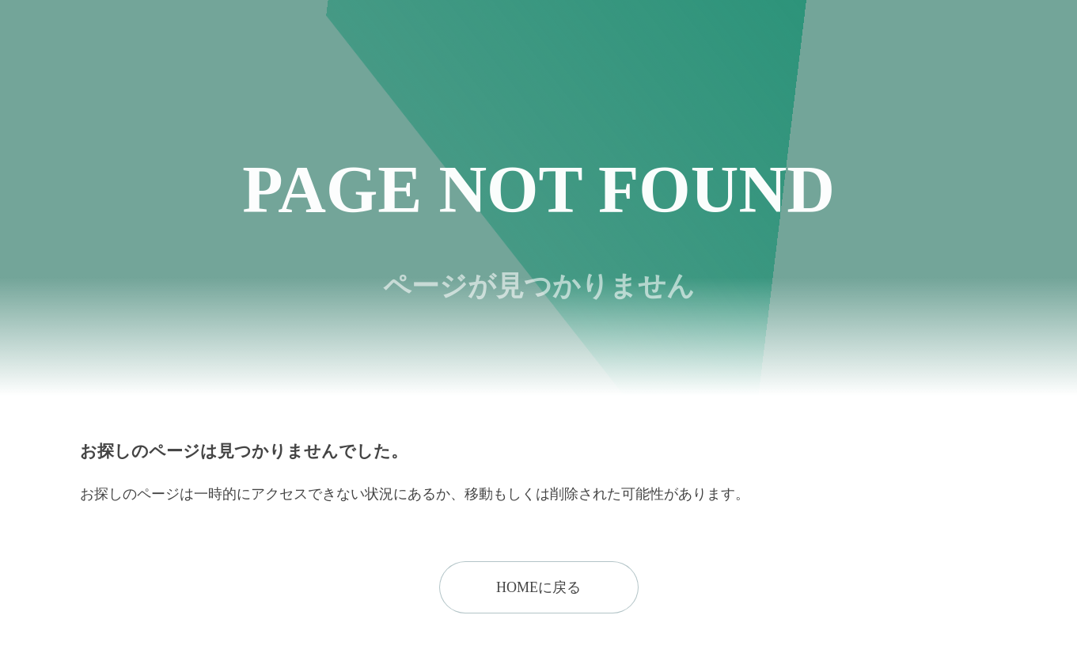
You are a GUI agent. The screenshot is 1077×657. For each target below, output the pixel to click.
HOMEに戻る (538, 587)
